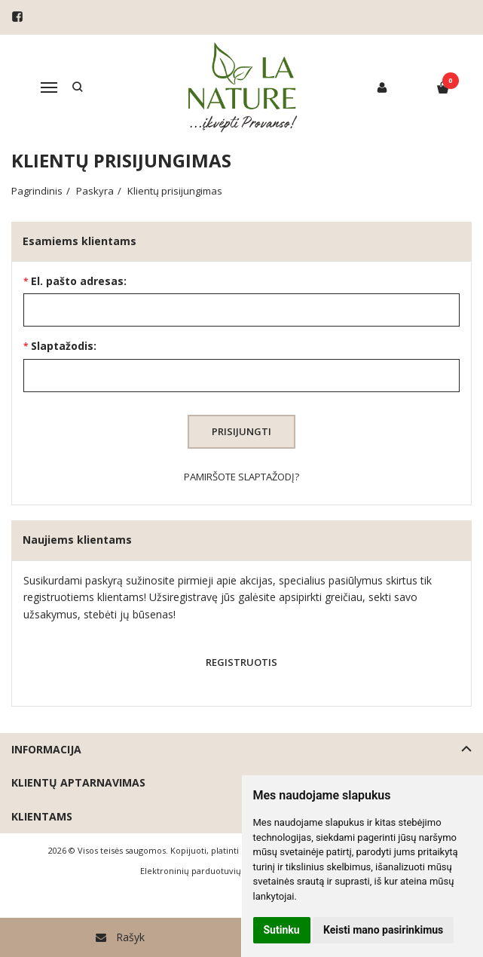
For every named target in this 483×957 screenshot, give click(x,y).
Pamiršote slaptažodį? (241, 476)
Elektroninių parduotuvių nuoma (206, 870)
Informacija (46, 749)
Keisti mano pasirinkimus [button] (383, 930)
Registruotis (241, 662)
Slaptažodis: (63, 346)
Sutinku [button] (282, 930)
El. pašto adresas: (79, 281)
